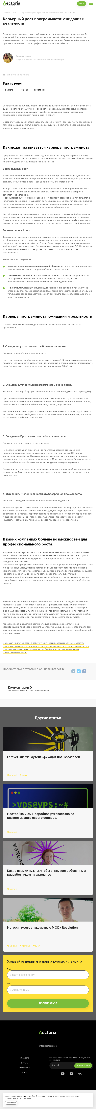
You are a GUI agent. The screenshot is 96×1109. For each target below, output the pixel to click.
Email (9, 969)
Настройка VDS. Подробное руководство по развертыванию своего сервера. (40, 815)
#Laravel (24, 775)
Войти (81, 3)
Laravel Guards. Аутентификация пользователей (43, 757)
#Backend (12, 775)
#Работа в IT (13, 889)
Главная (24, 1058)
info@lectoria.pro (48, 1046)
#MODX (36, 946)
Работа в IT (39, 90)
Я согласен (11, 1103)
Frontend (24, 90)
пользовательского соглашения (18, 1098)
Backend (9, 90)
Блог (25, 1072)
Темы (9, 983)
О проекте (25, 1068)
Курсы (24, 1063)
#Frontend (25, 946)
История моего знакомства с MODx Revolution (42, 927)
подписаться (83, 1066)
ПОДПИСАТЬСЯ (48, 1003)
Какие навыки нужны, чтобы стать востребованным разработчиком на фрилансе (46, 872)
